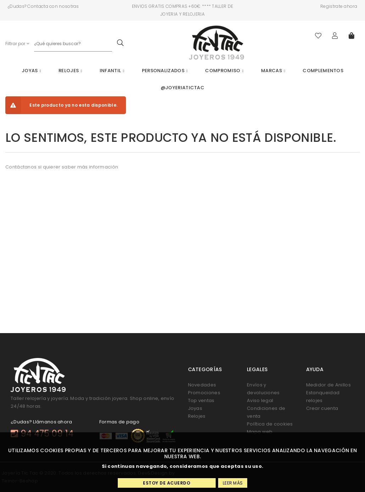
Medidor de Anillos (328, 384)
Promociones (204, 392)
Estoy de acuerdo (166, 483)
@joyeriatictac (182, 87)
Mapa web (259, 431)
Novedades (202, 384)
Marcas (273, 70)
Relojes (70, 70)
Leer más (233, 483)
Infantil (112, 70)
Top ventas (201, 400)
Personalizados (165, 70)
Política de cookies (270, 424)
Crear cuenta (322, 408)
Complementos (323, 70)
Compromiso (224, 70)
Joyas (31, 70)
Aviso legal (260, 400)
